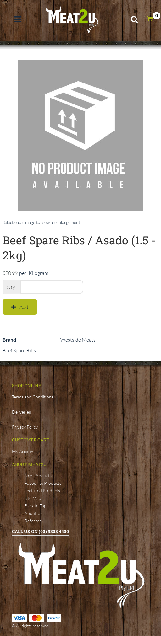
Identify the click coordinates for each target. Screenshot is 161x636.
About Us (33, 513)
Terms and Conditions (32, 396)
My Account (23, 451)
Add (19, 307)
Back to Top (35, 505)
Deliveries (21, 411)
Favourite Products (43, 483)
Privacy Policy (25, 427)
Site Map (33, 498)
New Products (38, 475)
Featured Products (42, 490)
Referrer (33, 520)
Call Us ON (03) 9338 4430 (40, 531)
